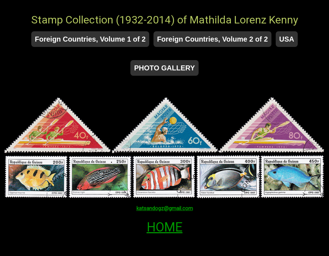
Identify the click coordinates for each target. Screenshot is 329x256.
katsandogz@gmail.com (164, 208)
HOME (165, 227)
